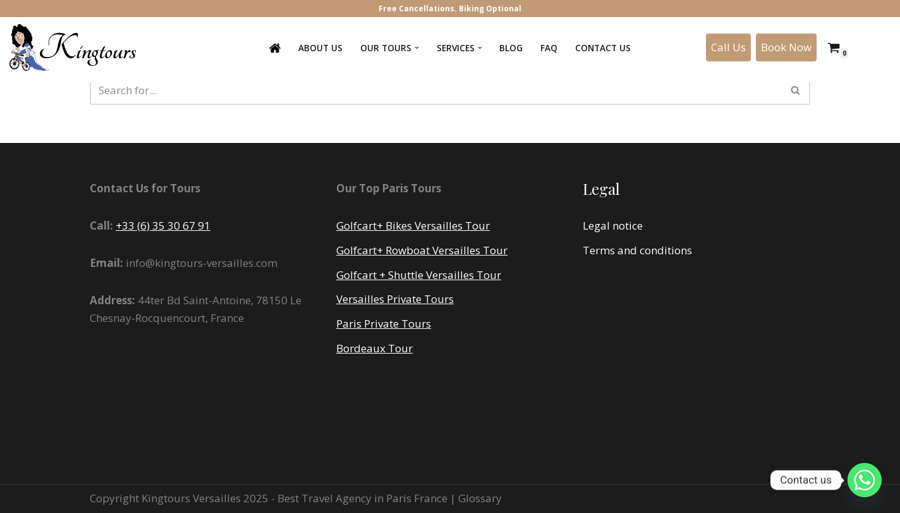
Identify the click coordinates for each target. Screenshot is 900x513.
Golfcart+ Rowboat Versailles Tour (422, 250)
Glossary (480, 498)
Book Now (786, 47)
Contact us (603, 48)
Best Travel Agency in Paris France (363, 498)
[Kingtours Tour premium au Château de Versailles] (75, 47)
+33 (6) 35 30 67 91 (163, 225)
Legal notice (613, 225)
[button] (417, 48)
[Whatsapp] (865, 480)
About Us (320, 48)
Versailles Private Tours (395, 299)
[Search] (436, 90)
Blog (511, 48)
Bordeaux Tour (374, 348)
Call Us (728, 47)
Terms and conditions (637, 250)
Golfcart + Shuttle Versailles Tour (418, 275)
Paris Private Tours (383, 323)
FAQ (548, 48)
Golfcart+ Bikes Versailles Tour (413, 225)
